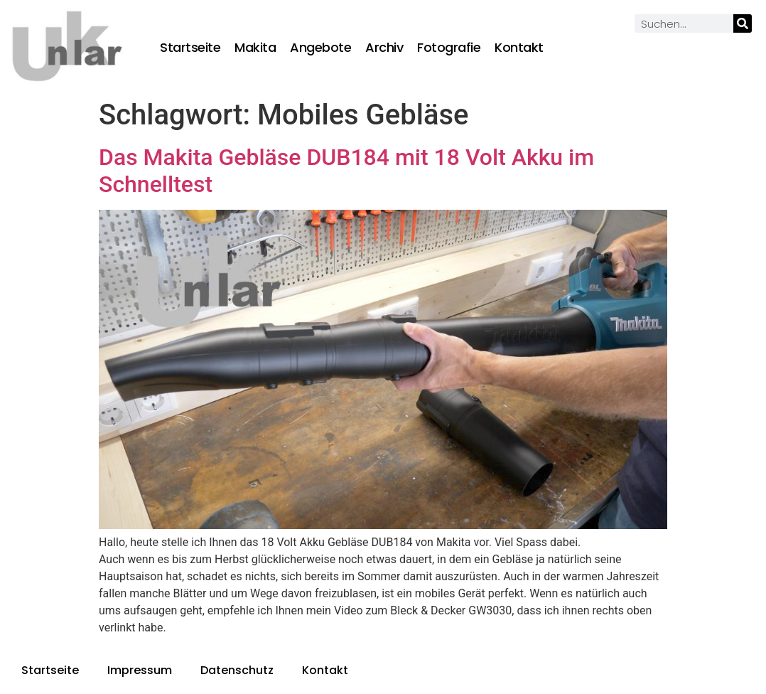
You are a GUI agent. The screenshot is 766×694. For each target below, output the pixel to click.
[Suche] (742, 23)
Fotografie (448, 48)
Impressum (139, 670)
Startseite (190, 48)
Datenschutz (237, 670)
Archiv (384, 48)
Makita (255, 48)
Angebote (320, 48)
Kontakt (519, 48)
